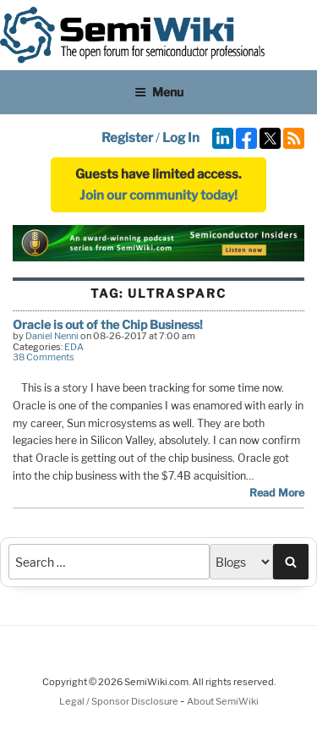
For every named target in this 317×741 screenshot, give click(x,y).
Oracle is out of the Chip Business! (108, 324)
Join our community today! (158, 195)
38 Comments (43, 357)
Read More (276, 492)
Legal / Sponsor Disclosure (119, 701)
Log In (180, 137)
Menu (158, 92)
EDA (74, 347)
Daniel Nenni (52, 336)
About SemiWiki (223, 701)
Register (127, 137)
